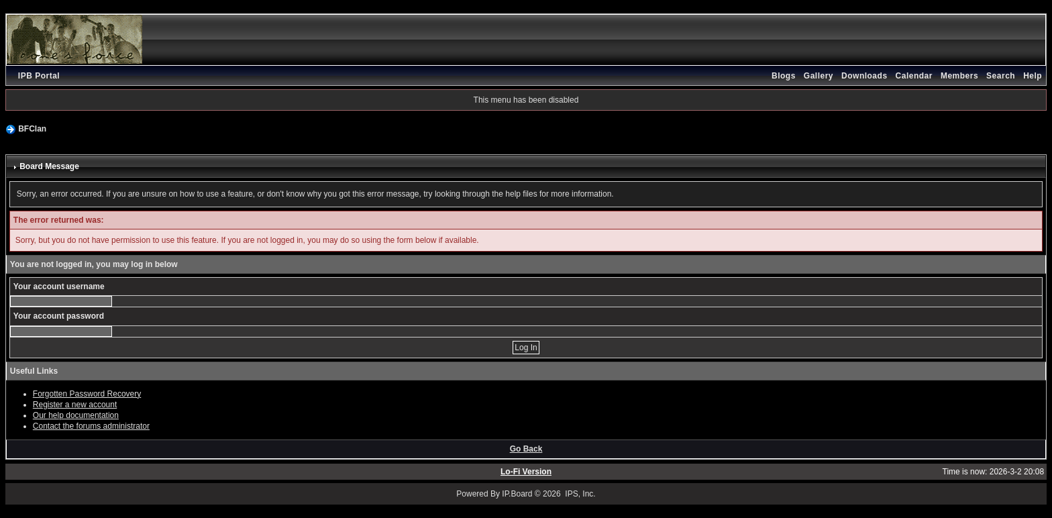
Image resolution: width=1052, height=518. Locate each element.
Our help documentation (76, 415)
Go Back (526, 449)
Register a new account (75, 404)
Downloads (864, 76)
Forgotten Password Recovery (87, 394)
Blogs (784, 76)
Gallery (818, 76)
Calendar (914, 76)
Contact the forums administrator (91, 426)
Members (959, 76)
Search (1000, 76)
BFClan (32, 129)
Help (1032, 76)
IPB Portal (39, 76)
